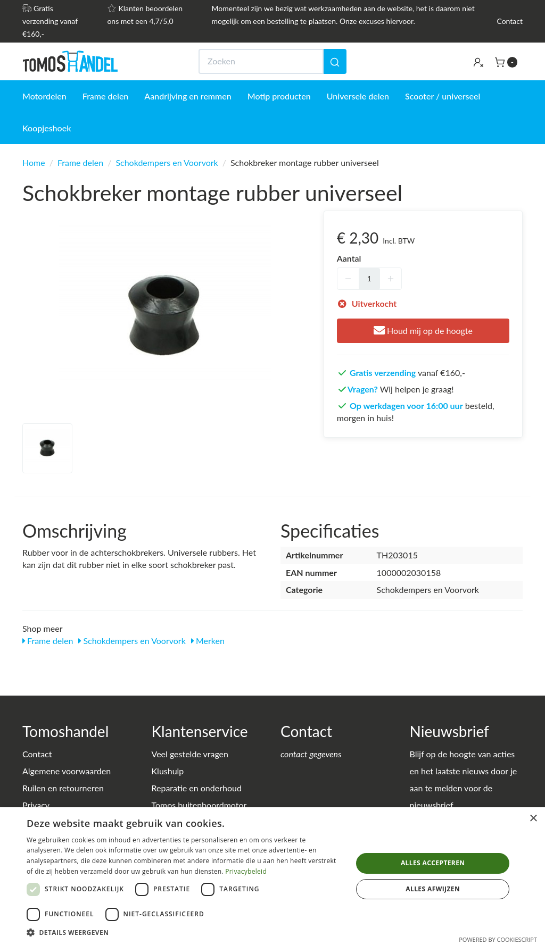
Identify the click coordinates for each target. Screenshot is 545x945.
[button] (185, 932)
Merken (208, 640)
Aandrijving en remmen (187, 96)
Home (33, 162)
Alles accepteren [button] (433, 862)
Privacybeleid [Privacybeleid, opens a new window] (246, 871)
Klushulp (168, 771)
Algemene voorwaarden (66, 771)
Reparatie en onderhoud (197, 788)
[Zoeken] (334, 61)
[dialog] (272, 876)
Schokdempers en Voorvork (166, 162)
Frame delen (105, 96)
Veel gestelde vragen (190, 754)
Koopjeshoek (46, 128)
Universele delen (358, 96)
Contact (510, 21)
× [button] (533, 819)
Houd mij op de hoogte (423, 330)
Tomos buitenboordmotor (199, 805)
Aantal (349, 258)
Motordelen (44, 96)
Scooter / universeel (442, 96)
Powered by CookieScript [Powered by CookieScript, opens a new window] (498, 939)
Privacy (35, 805)
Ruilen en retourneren (63, 788)
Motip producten (279, 96)
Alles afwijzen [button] (433, 888)
